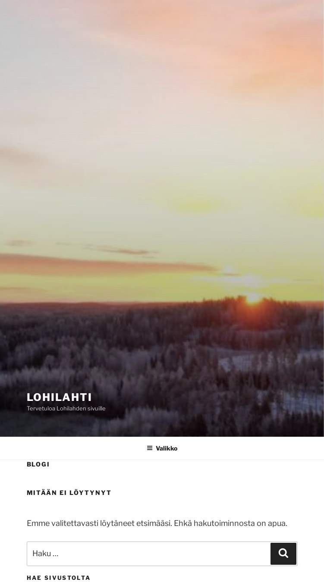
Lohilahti (59, 397)
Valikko (162, 448)
